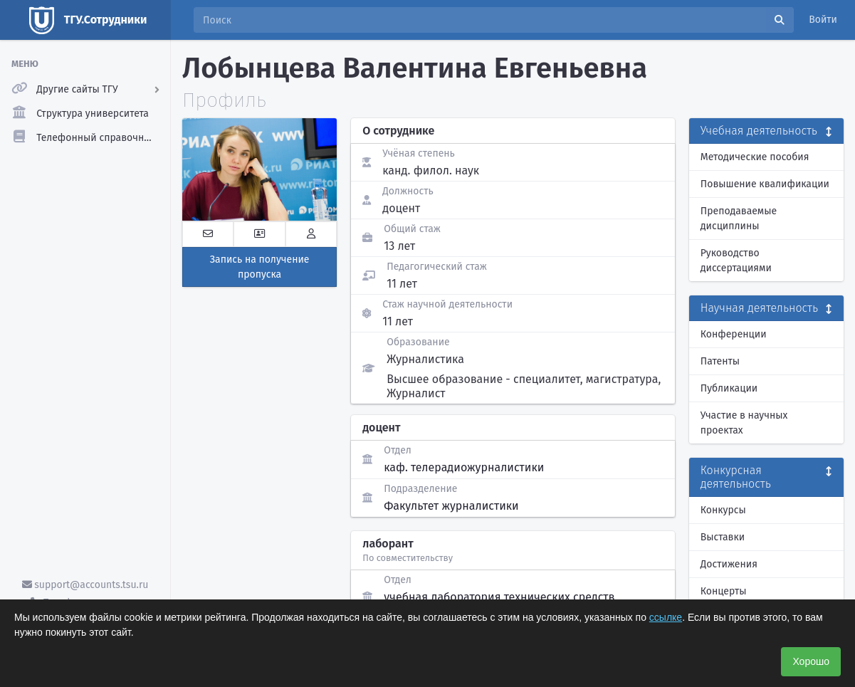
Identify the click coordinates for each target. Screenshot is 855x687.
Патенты (720, 361)
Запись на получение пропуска (260, 266)
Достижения (729, 564)
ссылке (665, 617)
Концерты (724, 591)
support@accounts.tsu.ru (85, 585)
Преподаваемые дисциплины (739, 218)
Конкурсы (723, 510)
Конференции (734, 334)
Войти (823, 20)
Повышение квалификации (765, 184)
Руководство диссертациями (736, 260)
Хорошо (810, 661)
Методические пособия (755, 157)
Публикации (729, 388)
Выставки (723, 537)
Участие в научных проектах (744, 422)
